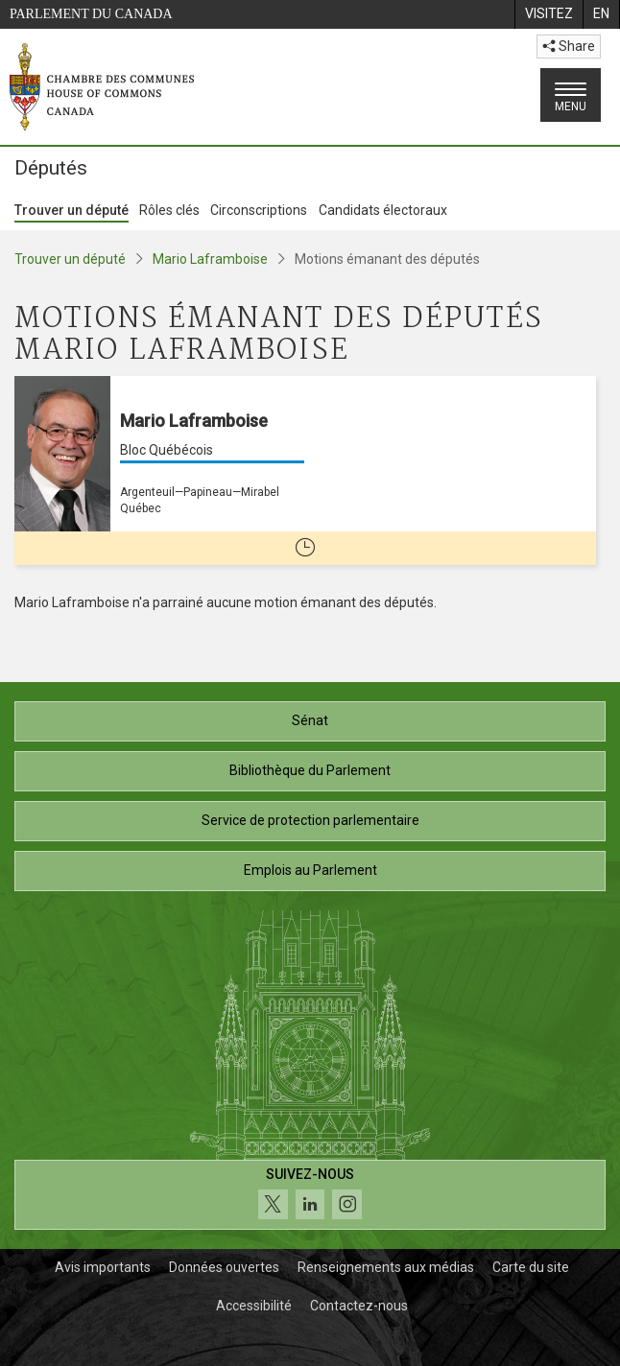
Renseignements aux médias (386, 1267)
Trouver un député (71, 210)
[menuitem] (548, 14)
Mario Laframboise (210, 259)
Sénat (310, 720)
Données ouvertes (224, 1267)
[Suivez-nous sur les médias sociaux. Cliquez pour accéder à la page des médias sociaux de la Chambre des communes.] (310, 1195)
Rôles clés (169, 210)
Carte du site (530, 1267)
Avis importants (103, 1267)
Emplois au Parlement (310, 870)
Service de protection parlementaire (310, 820)
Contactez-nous (359, 1305)
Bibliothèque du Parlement (310, 770)
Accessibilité (254, 1305)
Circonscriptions (258, 210)
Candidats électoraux (383, 210)
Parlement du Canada (91, 14)
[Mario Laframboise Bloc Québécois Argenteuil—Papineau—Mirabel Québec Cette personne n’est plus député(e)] (305, 470)
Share (568, 46)
